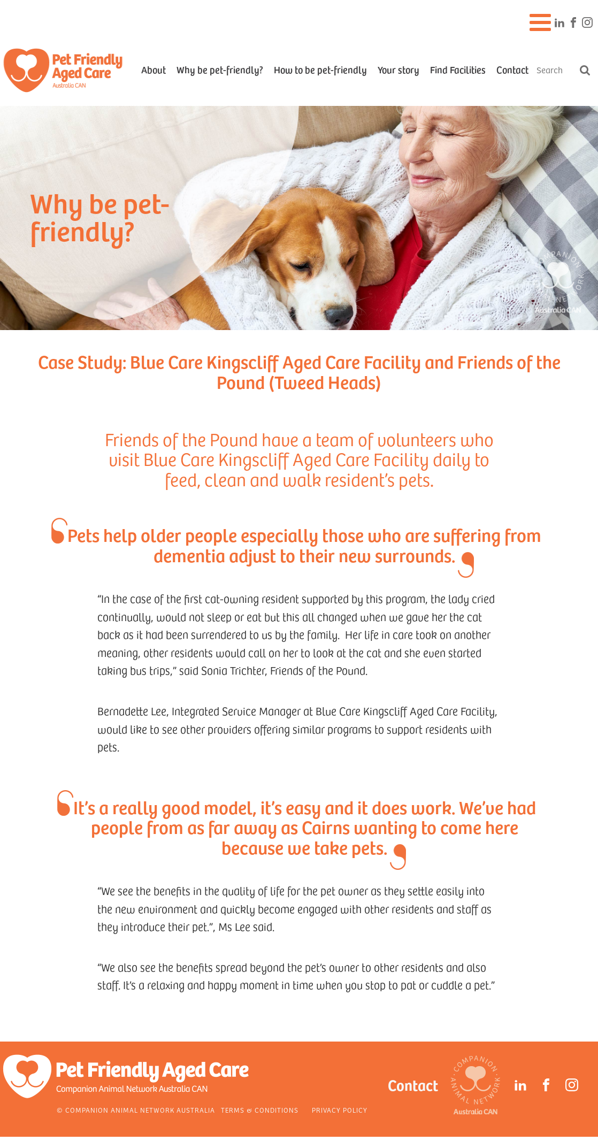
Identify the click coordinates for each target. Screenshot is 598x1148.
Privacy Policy (339, 1110)
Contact (512, 69)
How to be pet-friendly (320, 69)
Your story (398, 69)
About (153, 69)
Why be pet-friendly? (220, 69)
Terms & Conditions (259, 1110)
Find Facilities (458, 69)
